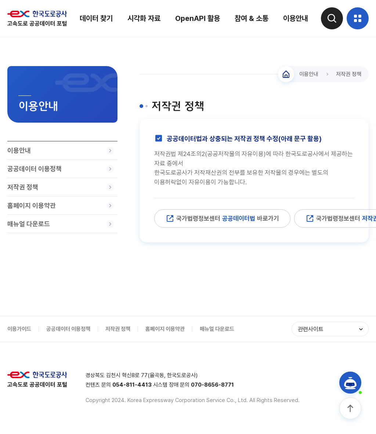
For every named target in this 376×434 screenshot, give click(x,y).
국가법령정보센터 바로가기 (222, 218)
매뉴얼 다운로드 (217, 329)
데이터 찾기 (96, 18)
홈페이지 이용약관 (165, 329)
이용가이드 (19, 329)
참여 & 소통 (251, 18)
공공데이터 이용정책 (68, 329)
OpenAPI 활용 (197, 18)
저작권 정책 (117, 329)
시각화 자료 (143, 18)
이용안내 (295, 18)
